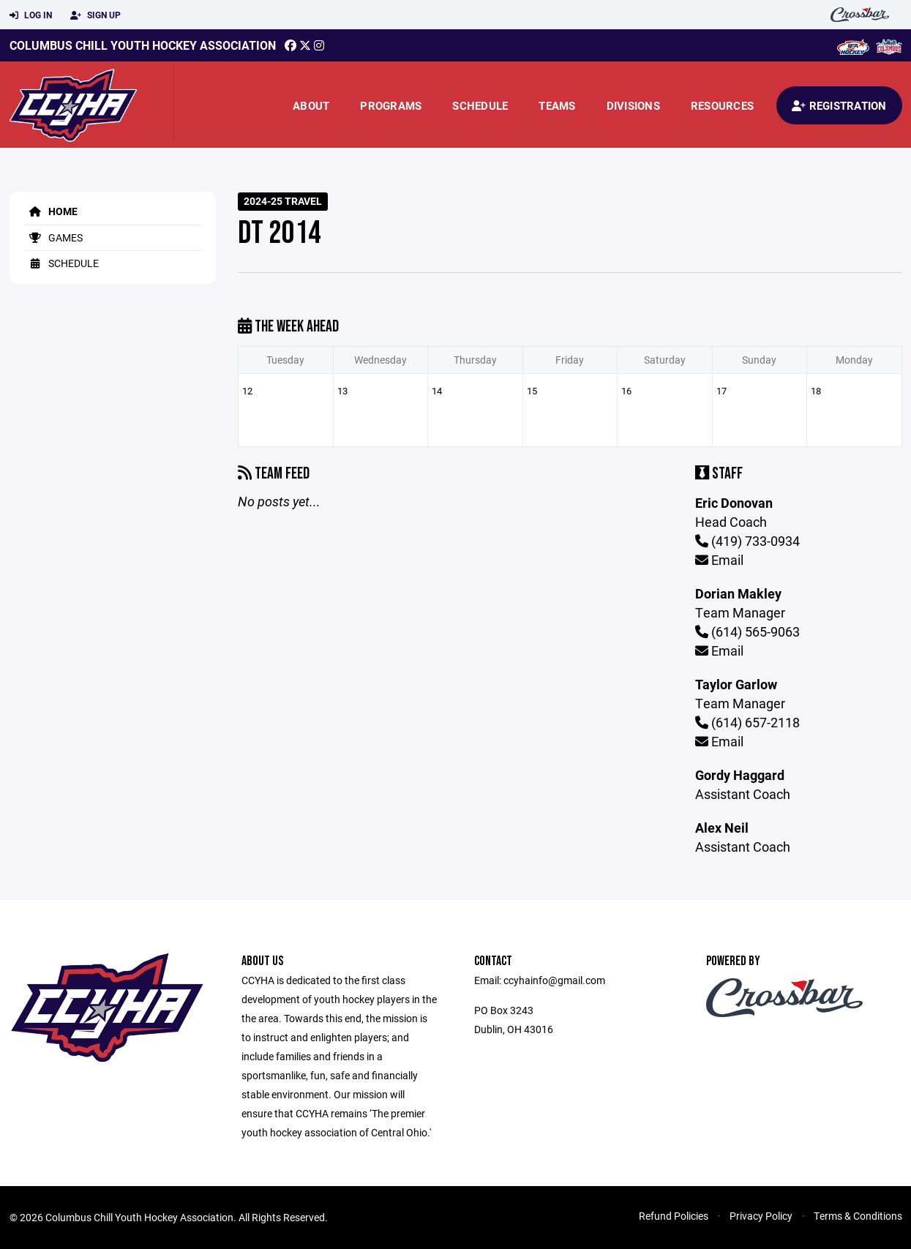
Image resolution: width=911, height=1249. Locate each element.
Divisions (633, 105)
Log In (31, 15)
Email (719, 560)
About (311, 105)
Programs (390, 105)
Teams (557, 105)
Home (51, 211)
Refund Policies (673, 1216)
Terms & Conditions (858, 1216)
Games (53, 237)
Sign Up (95, 15)
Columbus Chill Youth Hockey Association (143, 45)
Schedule (480, 105)
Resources (722, 105)
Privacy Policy (761, 1216)
